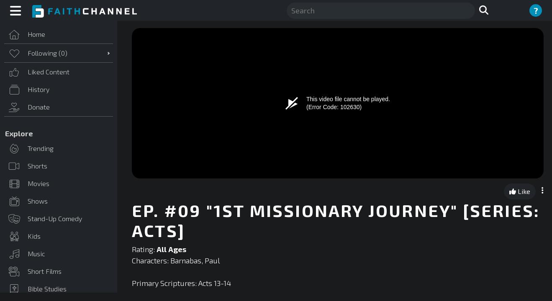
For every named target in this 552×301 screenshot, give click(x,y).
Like (519, 191)
